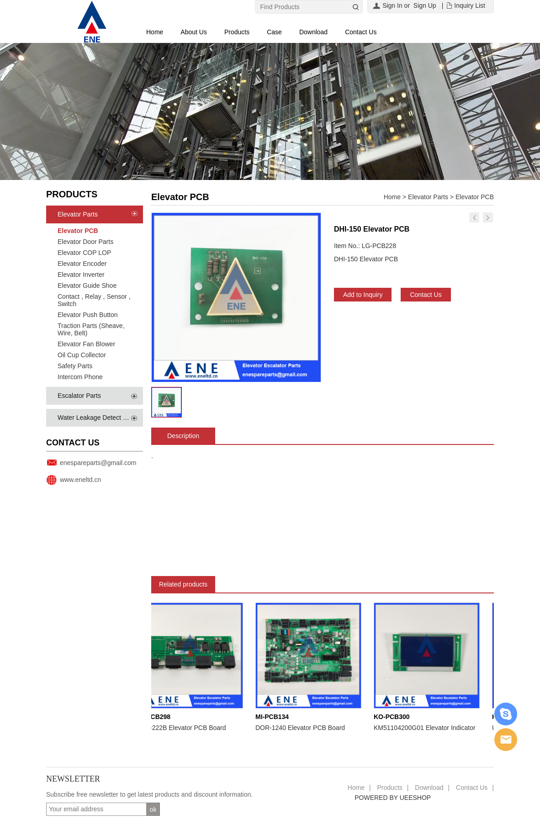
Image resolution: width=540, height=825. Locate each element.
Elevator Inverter (81, 274)
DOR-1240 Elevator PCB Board (302, 727)
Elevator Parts (78, 214)
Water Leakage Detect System (101, 417)
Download (313, 32)
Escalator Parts (79, 395)
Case (274, 32)
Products (236, 32)
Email (505, 739)
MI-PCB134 (274, 716)
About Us (193, 32)
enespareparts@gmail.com (98, 462)
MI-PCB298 (156, 716)
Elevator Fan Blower (86, 344)
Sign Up (424, 5)
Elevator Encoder (82, 263)
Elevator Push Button (88, 314)
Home (154, 32)
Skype (505, 714)
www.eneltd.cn (80, 479)
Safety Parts (75, 366)
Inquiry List (469, 5)
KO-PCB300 (394, 716)
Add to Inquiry (362, 294)
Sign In (392, 5)
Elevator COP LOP (84, 252)
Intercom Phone (80, 377)
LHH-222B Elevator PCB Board (183, 727)
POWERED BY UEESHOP (393, 797)
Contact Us (360, 32)
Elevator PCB (78, 230)
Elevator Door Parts (85, 241)
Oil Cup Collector (82, 355)
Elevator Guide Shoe (87, 285)
